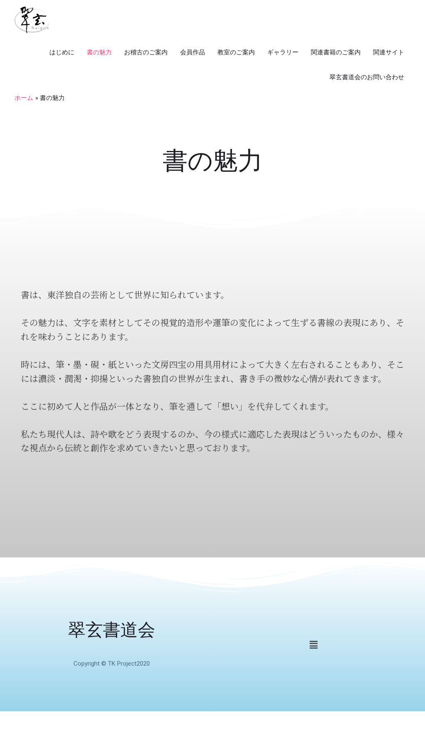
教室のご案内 (236, 52)
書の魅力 (99, 52)
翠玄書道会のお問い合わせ (367, 77)
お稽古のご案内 (146, 52)
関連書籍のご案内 (336, 52)
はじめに (61, 52)
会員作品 (192, 52)
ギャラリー (282, 52)
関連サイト (388, 52)
